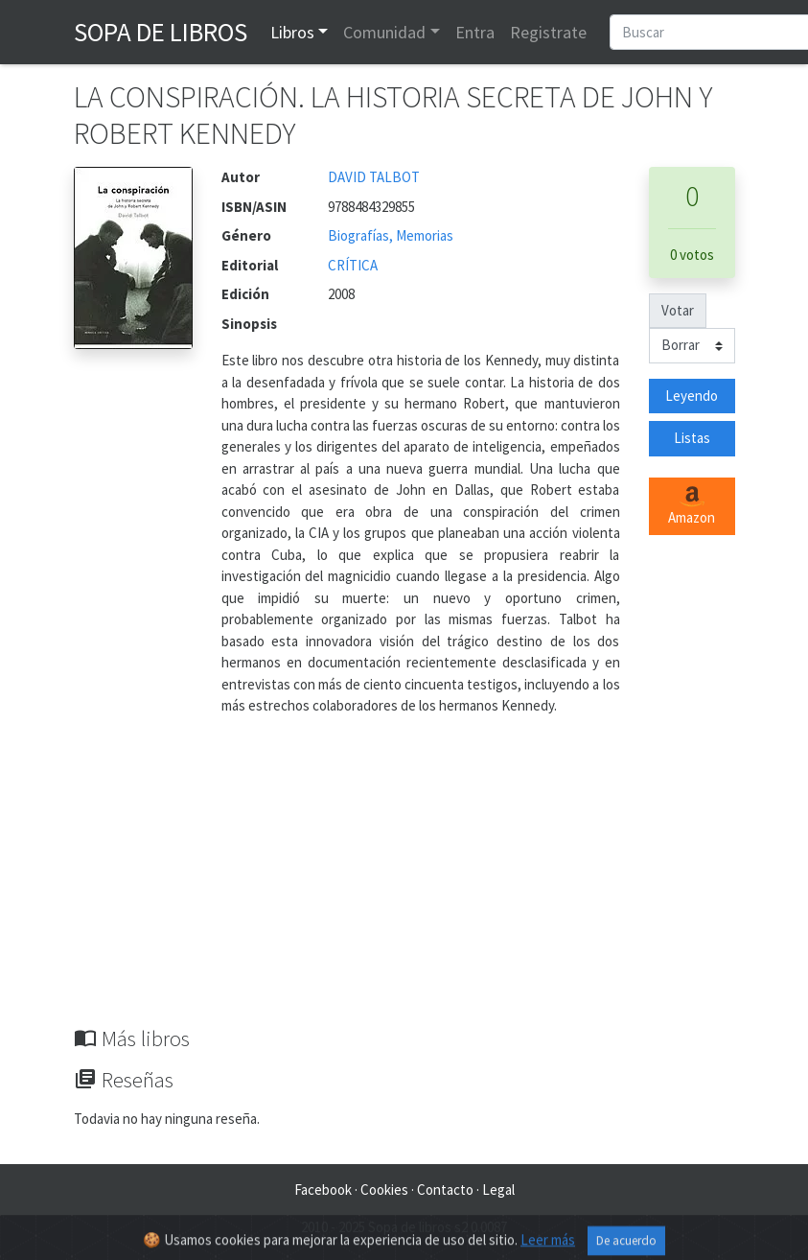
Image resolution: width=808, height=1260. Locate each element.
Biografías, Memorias (390, 235)
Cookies (384, 1189)
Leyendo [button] (691, 395)
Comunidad (384, 32)
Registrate (548, 32)
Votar (677, 310)
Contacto (445, 1189)
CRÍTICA (353, 265)
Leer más (547, 1247)
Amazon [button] (691, 506)
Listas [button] (692, 438)
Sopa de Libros (160, 31)
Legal (498, 1189)
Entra (475, 32)
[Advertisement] (404, 882)
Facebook (323, 1189)
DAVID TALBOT (374, 177)
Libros (292, 32)
